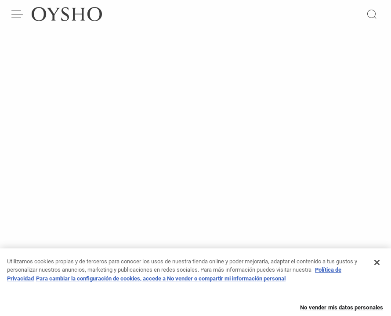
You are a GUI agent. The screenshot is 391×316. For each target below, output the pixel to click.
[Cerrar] (377, 265)
